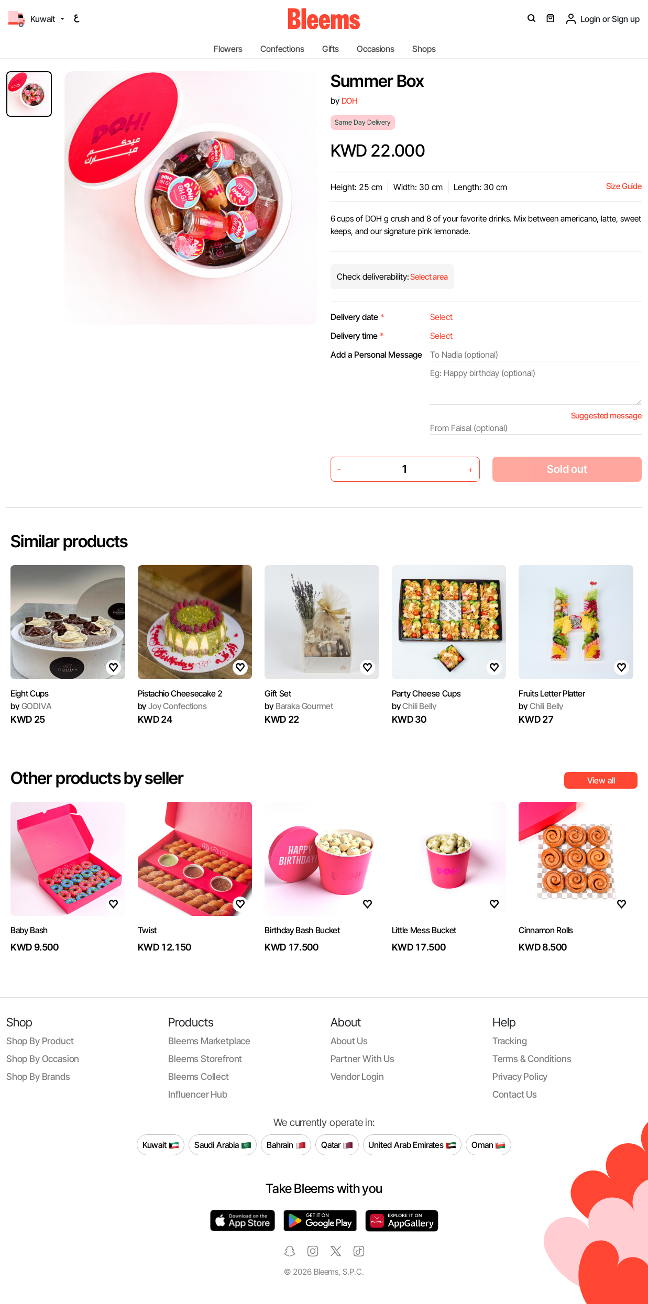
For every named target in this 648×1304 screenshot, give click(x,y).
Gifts (330, 48)
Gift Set (278, 693)
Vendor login (357, 1076)
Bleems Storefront (205, 1058)
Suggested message (606, 416)
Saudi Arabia (222, 1145)
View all (601, 780)
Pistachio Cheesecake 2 (180, 693)
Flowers (228, 48)
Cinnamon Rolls (546, 930)
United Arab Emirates (412, 1145)
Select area (428, 277)
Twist (147, 930)
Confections (282, 48)
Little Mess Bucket (424, 930)
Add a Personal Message (376, 354)
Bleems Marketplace (209, 1040)
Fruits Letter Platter (552, 693)
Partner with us (362, 1058)
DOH (350, 101)
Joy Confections (172, 706)
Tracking (509, 1040)
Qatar (337, 1145)
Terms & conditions (532, 1058)
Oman (488, 1145)
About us (349, 1040)
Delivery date (358, 317)
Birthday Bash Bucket (302, 930)
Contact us (514, 1094)
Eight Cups (29, 693)
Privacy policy (520, 1076)
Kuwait (160, 1145)
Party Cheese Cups (426, 693)
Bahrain (286, 1145)
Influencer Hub (197, 1094)
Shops (423, 48)
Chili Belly (414, 706)
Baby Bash (29, 930)
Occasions (375, 48)
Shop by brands (38, 1076)
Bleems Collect (198, 1076)
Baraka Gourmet (299, 706)
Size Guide (624, 186)
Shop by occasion (42, 1058)
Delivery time (357, 335)
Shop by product (39, 1040)
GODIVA (31, 706)
